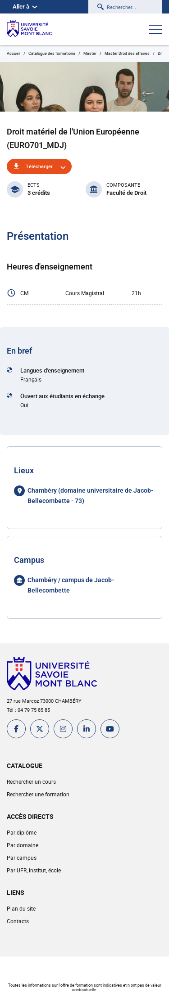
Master (89, 53)
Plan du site (21, 908)
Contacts (18, 921)
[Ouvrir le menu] (155, 30)
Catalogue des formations (51, 53)
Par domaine (22, 845)
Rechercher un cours (31, 781)
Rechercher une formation (38, 794)
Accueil (13, 53)
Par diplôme (22, 832)
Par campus (22, 857)
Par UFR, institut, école (34, 870)
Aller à (25, 6)
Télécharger (39, 166)
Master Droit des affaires (127, 53)
